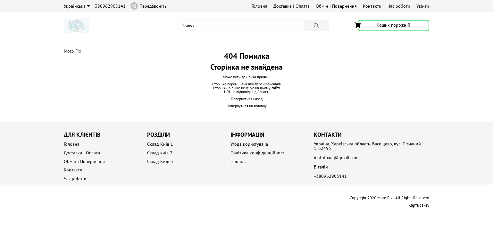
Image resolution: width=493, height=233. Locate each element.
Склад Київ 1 (160, 144)
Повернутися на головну (247, 105)
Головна (259, 6)
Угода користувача (249, 144)
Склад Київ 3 (160, 161)
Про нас (238, 161)
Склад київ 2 (159, 153)
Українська (77, 6)
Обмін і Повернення (336, 6)
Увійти (422, 6)
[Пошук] (316, 25)
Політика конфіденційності (258, 153)
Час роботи (399, 6)
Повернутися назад (247, 98)
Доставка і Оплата (291, 6)
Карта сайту (418, 205)
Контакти (372, 6)
